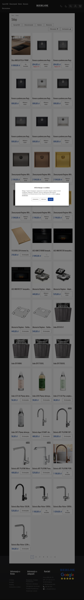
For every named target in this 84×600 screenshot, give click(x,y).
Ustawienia (35, 199)
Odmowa (43, 199)
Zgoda (50, 199)
